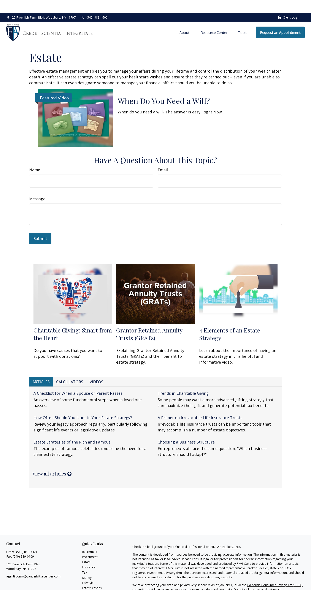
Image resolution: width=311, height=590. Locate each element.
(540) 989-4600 (94, 4)
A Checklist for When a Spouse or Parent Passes (77, 380)
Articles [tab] (41, 368)
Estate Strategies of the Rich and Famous (72, 429)
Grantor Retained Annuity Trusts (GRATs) (149, 321)
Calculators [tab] (69, 368)
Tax (84, 559)
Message (37, 185)
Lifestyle (88, 570)
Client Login (288, 4)
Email (163, 156)
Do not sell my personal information (258, 576)
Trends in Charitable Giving (183, 380)
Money (87, 565)
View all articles (51, 460)
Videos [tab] (96, 368)
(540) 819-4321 (26, 539)
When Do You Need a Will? (164, 88)
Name (34, 156)
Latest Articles (92, 575)
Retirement (89, 539)
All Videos (88, 580)
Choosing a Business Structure (186, 429)
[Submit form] (40, 225)
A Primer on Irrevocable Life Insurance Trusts (200, 404)
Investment (90, 544)
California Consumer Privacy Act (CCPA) (275, 572)
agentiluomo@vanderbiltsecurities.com (33, 563)
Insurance (88, 554)
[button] (185, 19)
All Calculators (92, 585)
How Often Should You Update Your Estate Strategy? (82, 404)
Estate (86, 549)
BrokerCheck (231, 534)
